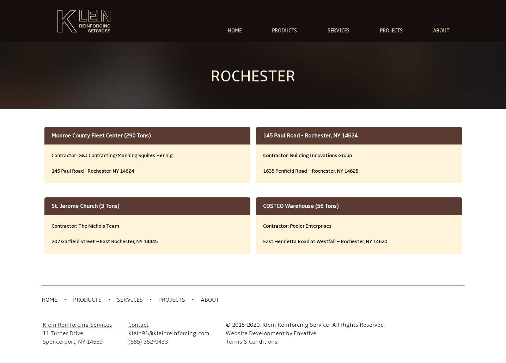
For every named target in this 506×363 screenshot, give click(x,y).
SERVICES (338, 30)
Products (87, 299)
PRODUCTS (284, 30)
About (210, 299)
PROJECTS (391, 30)
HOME (235, 30)
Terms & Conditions (252, 341)
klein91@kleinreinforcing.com (168, 333)
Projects (171, 299)
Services (130, 299)
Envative (305, 333)
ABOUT (441, 30)
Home (49, 299)
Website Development (255, 333)
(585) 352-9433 (148, 341)
